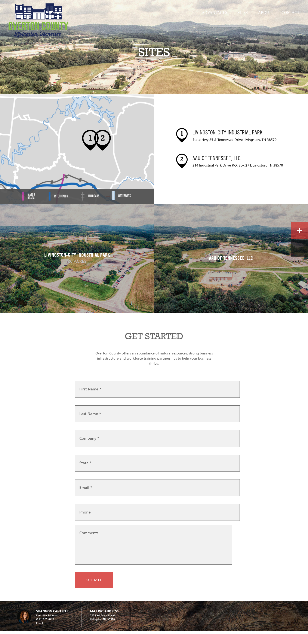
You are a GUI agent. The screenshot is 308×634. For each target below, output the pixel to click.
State (85, 466)
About (264, 12)
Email (85, 491)
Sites (242, 12)
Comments (88, 536)
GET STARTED (154, 336)
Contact (290, 12)
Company (89, 441)
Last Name (90, 417)
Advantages (214, 12)
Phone (85, 515)
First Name (90, 392)
